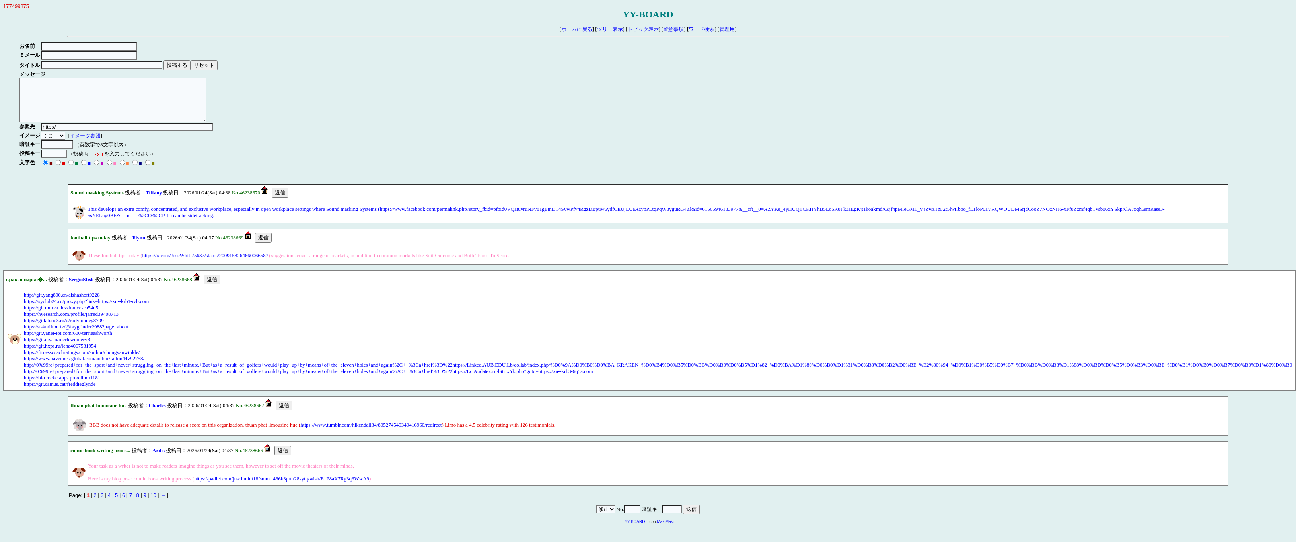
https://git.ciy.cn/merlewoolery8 (57, 348)
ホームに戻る (576, 29)
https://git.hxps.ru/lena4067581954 (60, 354)
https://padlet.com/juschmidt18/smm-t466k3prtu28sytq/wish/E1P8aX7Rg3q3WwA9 (281, 487)
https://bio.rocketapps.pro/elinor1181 (62, 386)
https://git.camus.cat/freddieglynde (60, 392)
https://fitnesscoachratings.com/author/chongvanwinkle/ (82, 360)
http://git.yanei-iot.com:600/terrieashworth (68, 341)
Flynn (139, 246)
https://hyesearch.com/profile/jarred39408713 (71, 322)
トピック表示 (643, 29)
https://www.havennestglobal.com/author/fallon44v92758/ (84, 367)
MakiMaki (665, 530)
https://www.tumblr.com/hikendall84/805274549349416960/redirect (371, 433)
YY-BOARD (635, 530)
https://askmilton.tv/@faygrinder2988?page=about (76, 335)
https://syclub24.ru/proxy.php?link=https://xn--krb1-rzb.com (86, 310)
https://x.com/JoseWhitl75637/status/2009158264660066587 (205, 264)
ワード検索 (701, 29)
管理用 (727, 29)
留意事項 (673, 29)
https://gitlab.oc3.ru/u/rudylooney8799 (64, 329)
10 (153, 504)
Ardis (158, 459)
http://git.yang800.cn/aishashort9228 (62, 303)
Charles (157, 414)
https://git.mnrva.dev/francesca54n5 (61, 316)
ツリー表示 (610, 29)
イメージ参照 (86, 144)
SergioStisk (81, 288)
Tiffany (154, 201)
